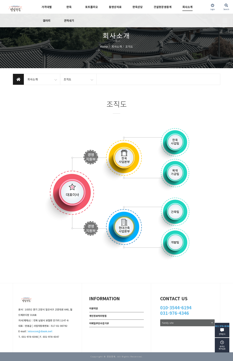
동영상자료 (115, 7)
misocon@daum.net (40, 331)
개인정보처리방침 (98, 316)
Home (104, 47)
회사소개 (187, 7)
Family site (187, 322)
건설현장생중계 (162, 7)
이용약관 (93, 308)
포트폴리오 (91, 7)
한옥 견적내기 (69, 13)
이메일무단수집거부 (99, 323)
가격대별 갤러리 (47, 13)
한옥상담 (138, 7)
